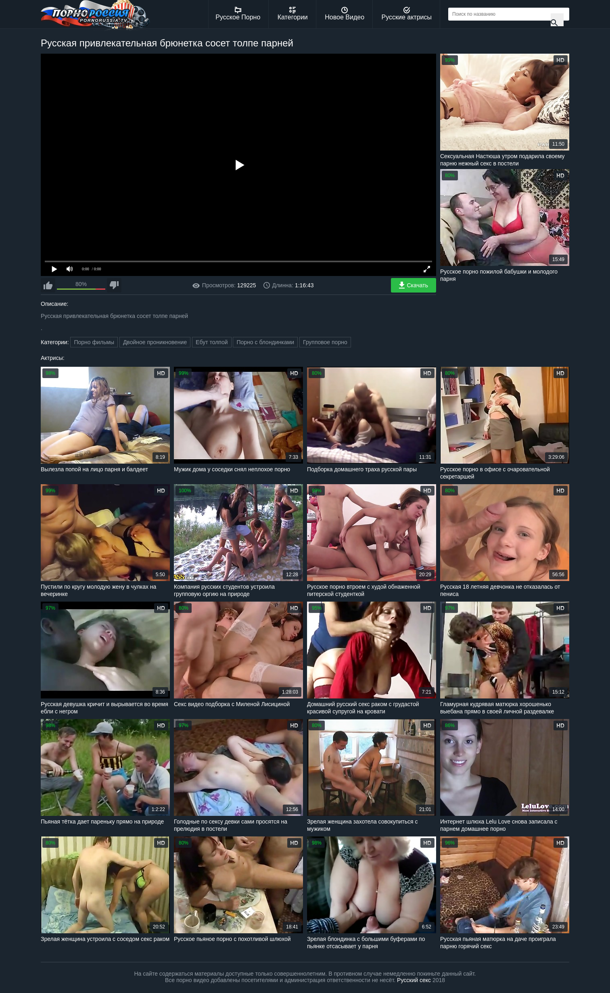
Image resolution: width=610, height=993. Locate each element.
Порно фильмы (94, 342)
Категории (293, 14)
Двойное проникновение (155, 342)
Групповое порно (325, 342)
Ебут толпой (212, 342)
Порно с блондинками (265, 342)
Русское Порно (237, 14)
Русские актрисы (406, 14)
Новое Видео (344, 14)
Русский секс (414, 980)
